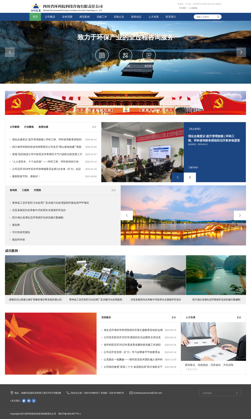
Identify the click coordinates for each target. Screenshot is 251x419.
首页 (35, 16)
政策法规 (43, 126)
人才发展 (153, 16)
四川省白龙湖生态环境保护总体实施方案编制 (37, 217)
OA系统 (182, 8)
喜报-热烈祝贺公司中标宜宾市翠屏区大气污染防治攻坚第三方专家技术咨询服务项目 (54, 154)
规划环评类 (18, 239)
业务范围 (67, 16)
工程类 (25, 190)
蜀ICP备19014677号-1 (69, 413)
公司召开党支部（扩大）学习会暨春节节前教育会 (140, 352)
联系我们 (171, 16)
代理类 (37, 190)
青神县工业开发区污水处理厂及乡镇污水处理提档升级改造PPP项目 (50, 202)
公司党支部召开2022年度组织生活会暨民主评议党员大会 (140, 337)
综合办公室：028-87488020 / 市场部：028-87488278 (95, 393)
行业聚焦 (29, 126)
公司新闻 (14, 126)
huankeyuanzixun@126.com (145, 393)
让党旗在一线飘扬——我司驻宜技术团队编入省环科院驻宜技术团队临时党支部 (140, 359)
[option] (173, 160)
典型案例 (84, 16)
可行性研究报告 (21, 232)
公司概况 (50, 16)
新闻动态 (136, 16)
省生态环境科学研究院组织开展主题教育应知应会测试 (140, 330)
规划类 (16, 225)
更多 (94, 127)
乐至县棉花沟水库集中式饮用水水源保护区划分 (39, 210)
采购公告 (119, 16)
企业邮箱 (193, 8)
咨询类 (13, 190)
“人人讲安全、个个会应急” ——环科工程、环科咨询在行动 (54, 161)
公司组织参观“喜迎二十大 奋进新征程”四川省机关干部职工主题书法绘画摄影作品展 (140, 367)
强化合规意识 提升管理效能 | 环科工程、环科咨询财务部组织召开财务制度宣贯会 (54, 139)
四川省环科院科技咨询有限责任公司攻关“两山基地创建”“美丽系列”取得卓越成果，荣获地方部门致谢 (54, 147)
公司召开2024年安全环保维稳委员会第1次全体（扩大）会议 (54, 169)
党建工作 (102, 16)
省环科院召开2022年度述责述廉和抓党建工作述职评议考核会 (140, 344)
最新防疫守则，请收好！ (54, 176)
